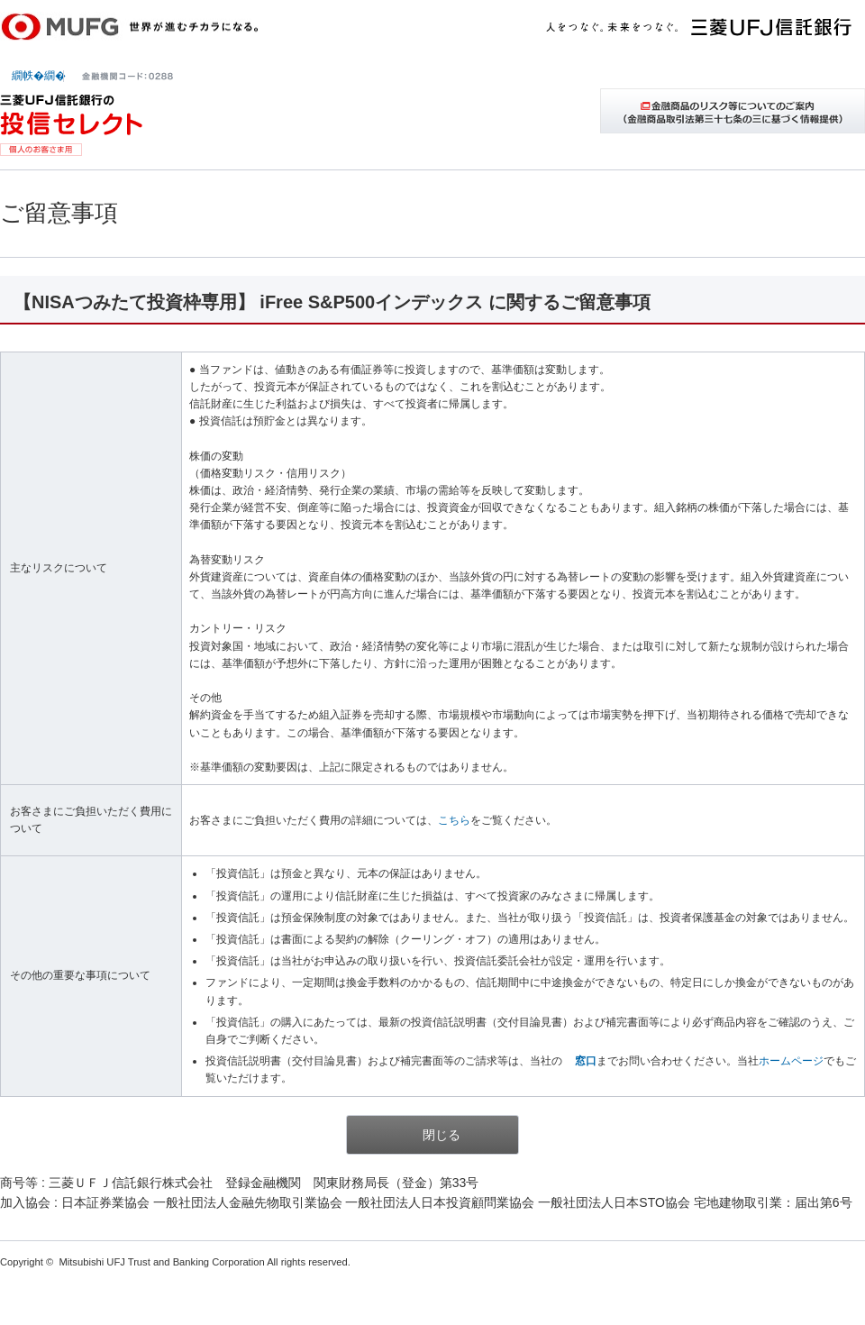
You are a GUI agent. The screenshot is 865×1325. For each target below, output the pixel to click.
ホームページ (791, 1061)
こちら (454, 820)
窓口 (585, 1061)
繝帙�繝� (39, 75)
